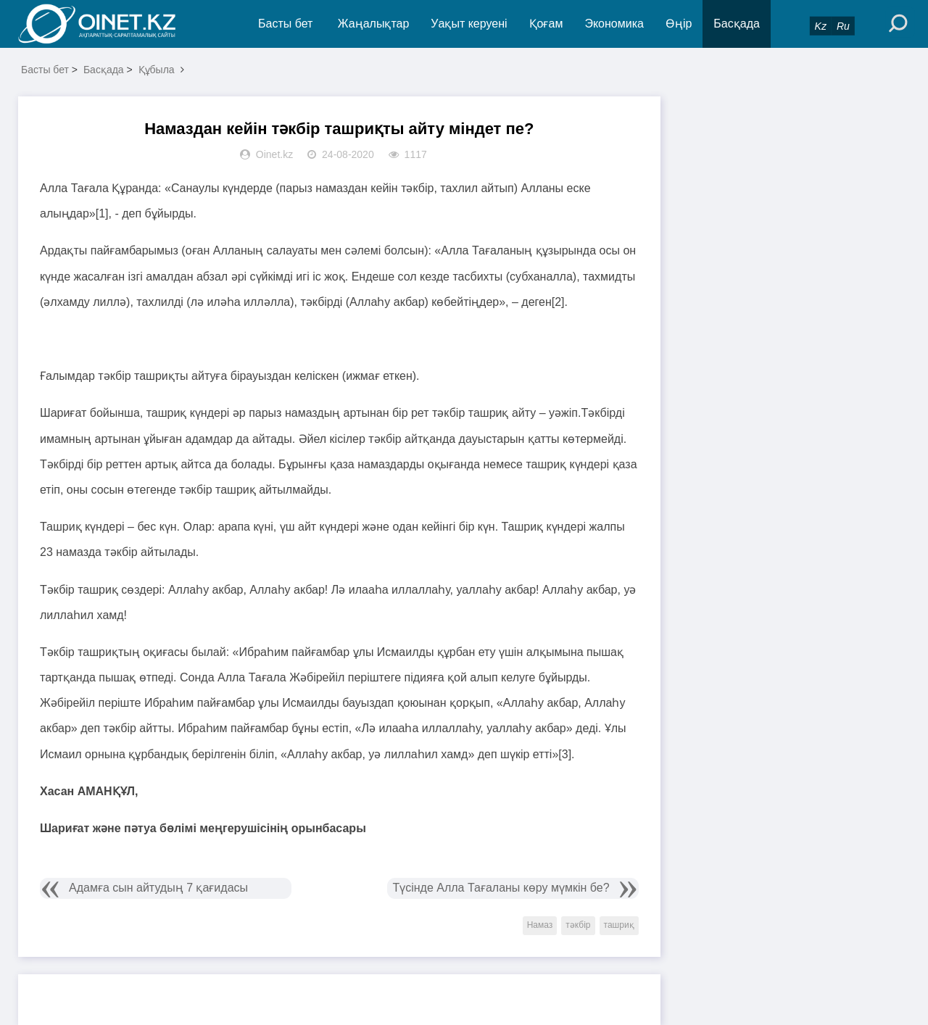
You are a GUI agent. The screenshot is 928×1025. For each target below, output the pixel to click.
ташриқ (619, 925)
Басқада (736, 23)
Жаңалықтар (374, 23)
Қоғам (546, 23)
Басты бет (285, 23)
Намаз (540, 925)
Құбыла (156, 69)
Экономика (614, 23)
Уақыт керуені (469, 23)
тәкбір (578, 925)
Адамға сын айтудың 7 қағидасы (158, 887)
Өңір (679, 23)
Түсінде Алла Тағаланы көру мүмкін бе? (500, 887)
